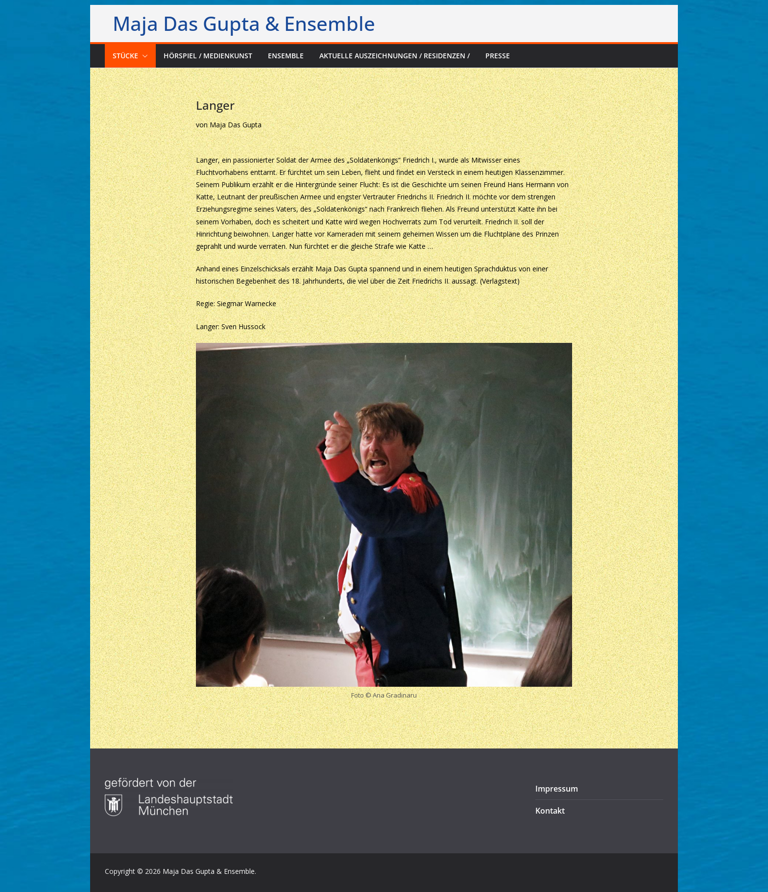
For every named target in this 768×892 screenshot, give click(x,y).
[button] (143, 56)
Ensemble (286, 55)
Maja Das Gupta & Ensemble (244, 23)
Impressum (556, 788)
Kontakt (550, 810)
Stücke (125, 55)
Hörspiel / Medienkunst (208, 55)
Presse (497, 55)
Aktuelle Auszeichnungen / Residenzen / (394, 55)
